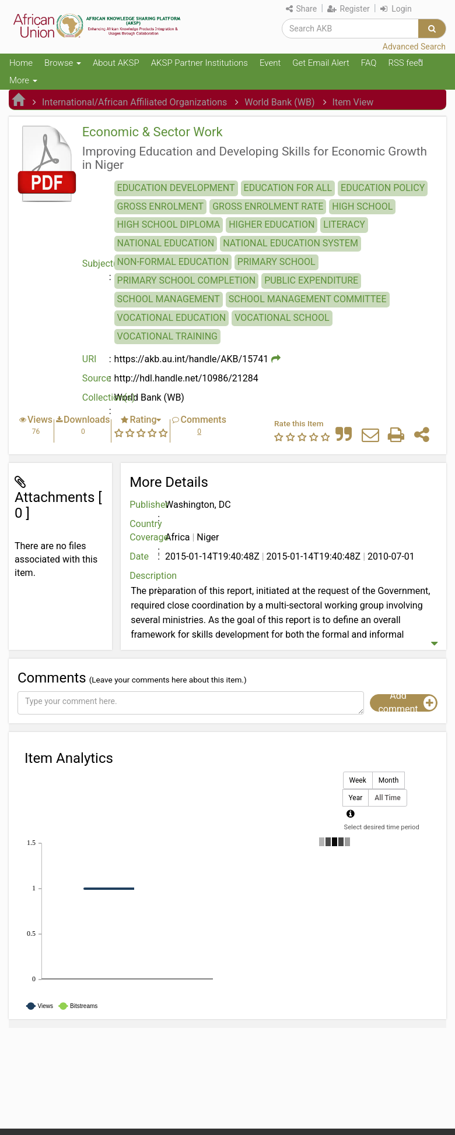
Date (139, 556)
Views (39, 419)
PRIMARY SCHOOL (276, 261)
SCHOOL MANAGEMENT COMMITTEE (308, 299)
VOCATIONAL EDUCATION (171, 317)
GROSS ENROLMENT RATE (267, 206)
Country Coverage (146, 530)
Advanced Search (414, 46)
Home (21, 63)
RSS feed (405, 63)
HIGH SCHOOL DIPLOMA (168, 224)
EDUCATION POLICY (383, 187)
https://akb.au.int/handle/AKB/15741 (191, 359)
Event (270, 63)
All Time (387, 798)
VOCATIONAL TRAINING (167, 336)
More (23, 80)
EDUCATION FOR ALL (288, 187)
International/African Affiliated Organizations (134, 102)
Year (356, 798)
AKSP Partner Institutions (199, 63)
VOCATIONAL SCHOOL (282, 317)
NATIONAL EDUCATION (166, 243)
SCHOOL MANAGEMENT (168, 299)
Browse (62, 63)
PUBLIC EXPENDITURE (311, 280)
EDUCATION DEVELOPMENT (176, 187)
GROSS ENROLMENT (160, 206)
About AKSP (116, 63)
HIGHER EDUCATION (271, 224)
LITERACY (344, 224)
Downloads (87, 419)
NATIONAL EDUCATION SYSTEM (290, 243)
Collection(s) (98, 397)
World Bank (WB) (279, 102)
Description (146, 575)
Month (388, 780)
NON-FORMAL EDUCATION (173, 261)
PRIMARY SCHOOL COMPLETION (186, 280)
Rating (143, 419)
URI (89, 359)
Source (96, 378)
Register (348, 8)
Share (301, 8)
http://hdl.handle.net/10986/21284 (186, 378)
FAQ (369, 63)
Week (357, 780)
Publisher (146, 504)
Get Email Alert (320, 63)
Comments (203, 419)
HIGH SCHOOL (362, 206)
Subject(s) (98, 263)
